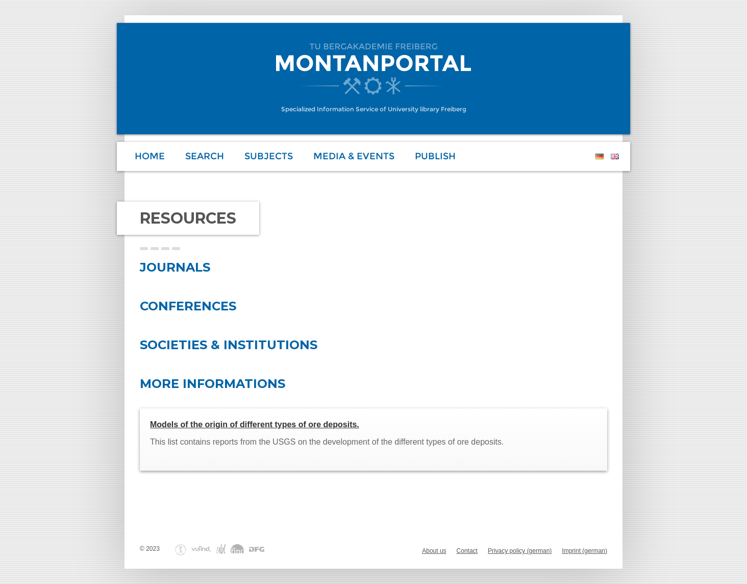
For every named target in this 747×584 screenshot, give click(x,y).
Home (150, 156)
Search (204, 156)
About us (434, 550)
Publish (435, 156)
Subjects (268, 156)
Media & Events (353, 156)
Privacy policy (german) (520, 550)
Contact (467, 550)
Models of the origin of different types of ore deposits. (254, 424)
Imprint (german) (584, 550)
